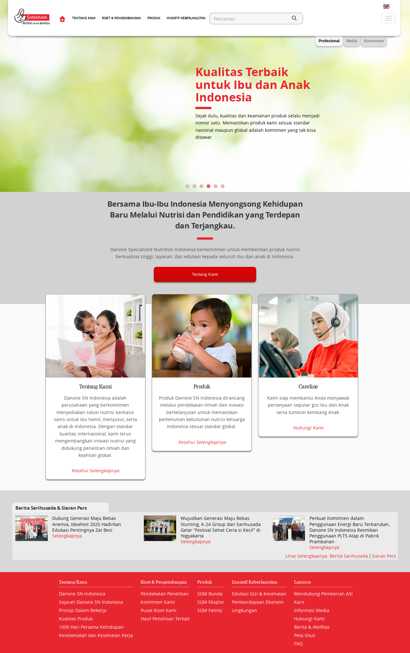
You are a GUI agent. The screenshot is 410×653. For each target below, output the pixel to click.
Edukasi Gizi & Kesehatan (259, 594)
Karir (299, 602)
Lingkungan (244, 611)
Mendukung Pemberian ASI (323, 594)
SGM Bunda (210, 594)
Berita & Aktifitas (312, 627)
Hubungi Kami (308, 471)
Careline (308, 387)
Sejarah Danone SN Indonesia (91, 602)
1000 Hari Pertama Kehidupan (91, 627)
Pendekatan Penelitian (165, 594)
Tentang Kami (83, 18)
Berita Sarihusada (349, 556)
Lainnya (302, 582)
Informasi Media (311, 611)
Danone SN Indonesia (82, 594)
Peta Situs (304, 636)
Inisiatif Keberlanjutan (186, 18)
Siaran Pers (384, 556)
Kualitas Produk (76, 619)
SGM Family (209, 611)
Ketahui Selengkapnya (95, 471)
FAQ (298, 644)
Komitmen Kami (158, 602)
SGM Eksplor (210, 602)
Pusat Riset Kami (158, 611)
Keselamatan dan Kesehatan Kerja (96, 636)
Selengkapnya (67, 536)
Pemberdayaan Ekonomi (258, 602)
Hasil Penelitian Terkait (165, 619)
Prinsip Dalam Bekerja (82, 611)
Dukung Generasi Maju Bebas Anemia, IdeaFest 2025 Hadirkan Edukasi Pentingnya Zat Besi (86, 524)
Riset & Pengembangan (121, 18)
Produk (153, 18)
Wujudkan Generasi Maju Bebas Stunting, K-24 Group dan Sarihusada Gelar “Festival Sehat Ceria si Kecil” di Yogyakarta (221, 527)
